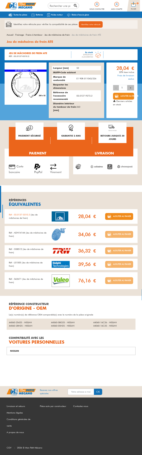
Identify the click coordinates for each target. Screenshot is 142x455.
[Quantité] (123, 87)
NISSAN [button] (14, 351)
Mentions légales (15, 412)
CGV (9, 447)
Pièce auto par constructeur (53, 406)
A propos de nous (15, 432)
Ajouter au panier (127, 96)
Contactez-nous (80, 406)
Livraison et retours (16, 406)
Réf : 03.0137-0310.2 (20, 214)
